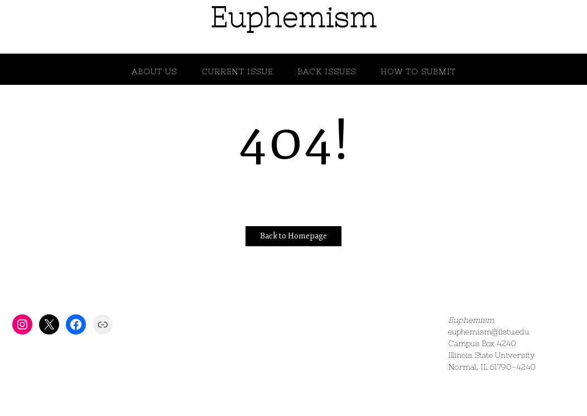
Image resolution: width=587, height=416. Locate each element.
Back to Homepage (293, 236)
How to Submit (418, 71)
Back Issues (326, 71)
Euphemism (293, 17)
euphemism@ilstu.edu (488, 331)
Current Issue (237, 71)
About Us (154, 71)
